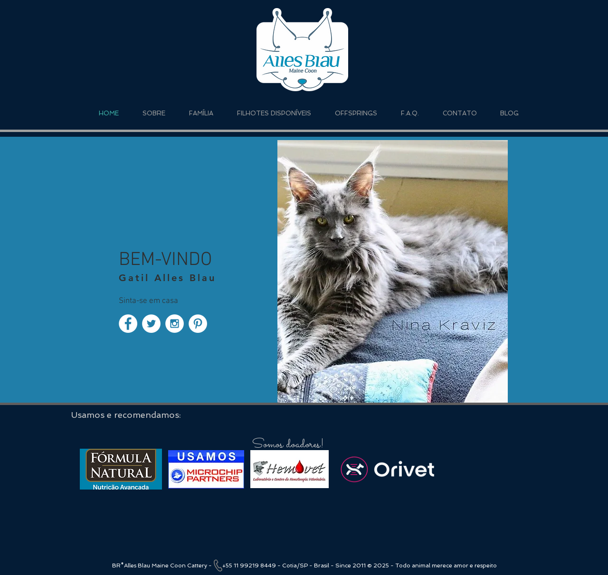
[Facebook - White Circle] (128, 323)
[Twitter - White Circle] (151, 323)
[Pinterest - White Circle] (198, 323)
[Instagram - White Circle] (174, 323)
